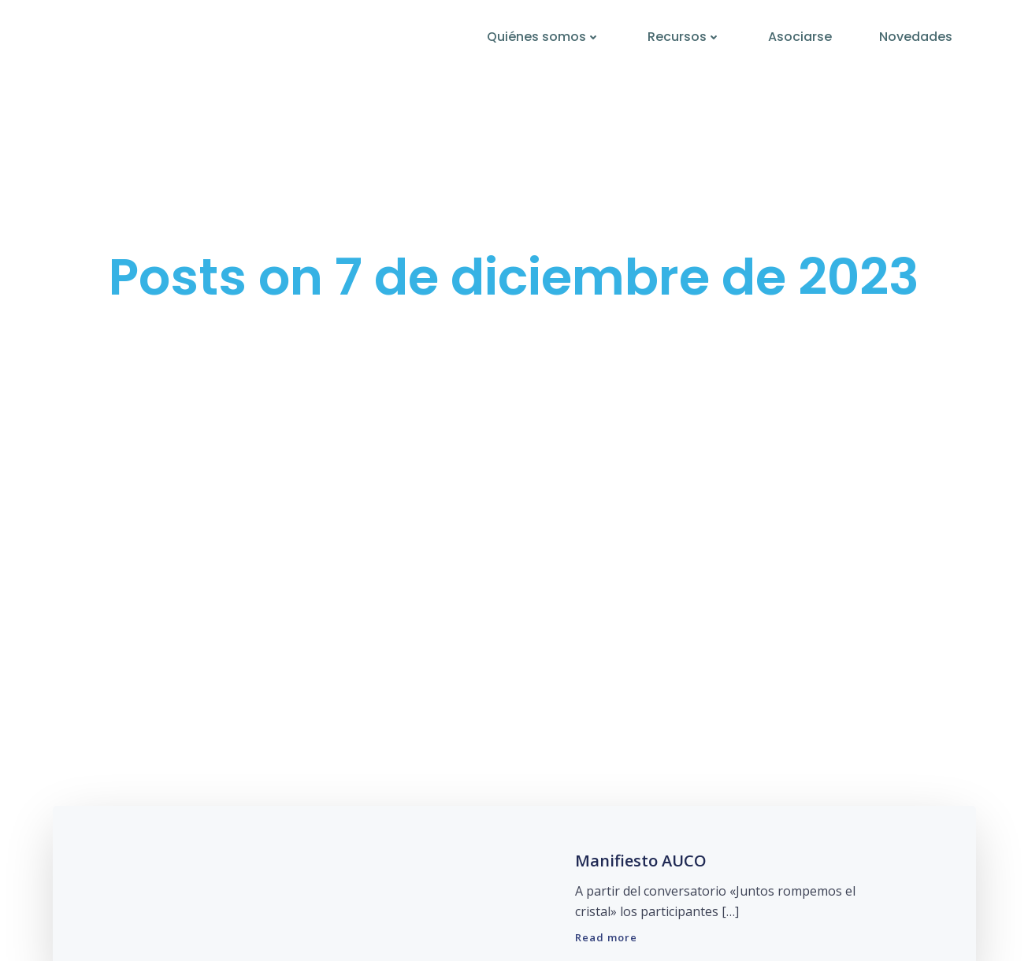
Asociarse (800, 37)
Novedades (915, 37)
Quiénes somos (543, 37)
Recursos (684, 37)
